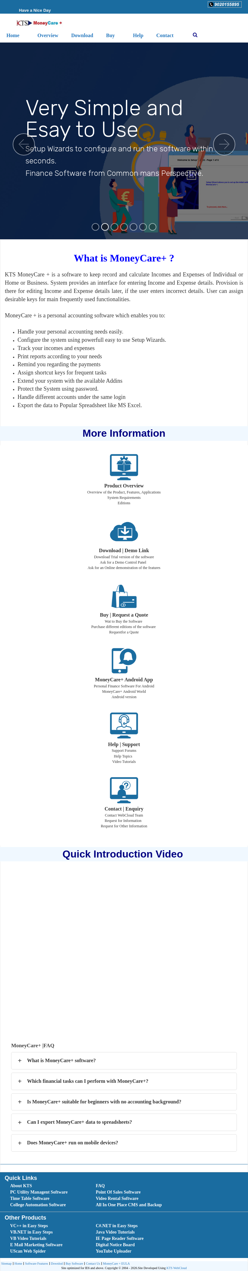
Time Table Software (29, 1198)
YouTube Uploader (114, 1251)
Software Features (35, 1264)
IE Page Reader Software (120, 1238)
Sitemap (6, 1263)
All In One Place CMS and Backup (129, 1204)
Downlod (56, 1264)
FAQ (100, 1185)
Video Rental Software (117, 1198)
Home (17, 1264)
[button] (225, 4)
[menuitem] (46, 1186)
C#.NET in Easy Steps (117, 1225)
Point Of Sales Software (118, 1192)
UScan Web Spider (28, 1251)
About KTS (21, 1185)
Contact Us (92, 1264)
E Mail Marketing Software (36, 1244)
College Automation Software (38, 1204)
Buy (110, 35)
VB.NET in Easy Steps (31, 1232)
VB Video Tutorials (28, 1238)
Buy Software (73, 1264)
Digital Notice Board (115, 1244)
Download (82, 35)
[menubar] (125, 1195)
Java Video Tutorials (115, 1232)
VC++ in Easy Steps (29, 1225)
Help (138, 35)
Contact (164, 35)
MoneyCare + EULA (115, 1264)
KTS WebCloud (176, 1268)
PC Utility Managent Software (39, 1192)
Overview (47, 35)
